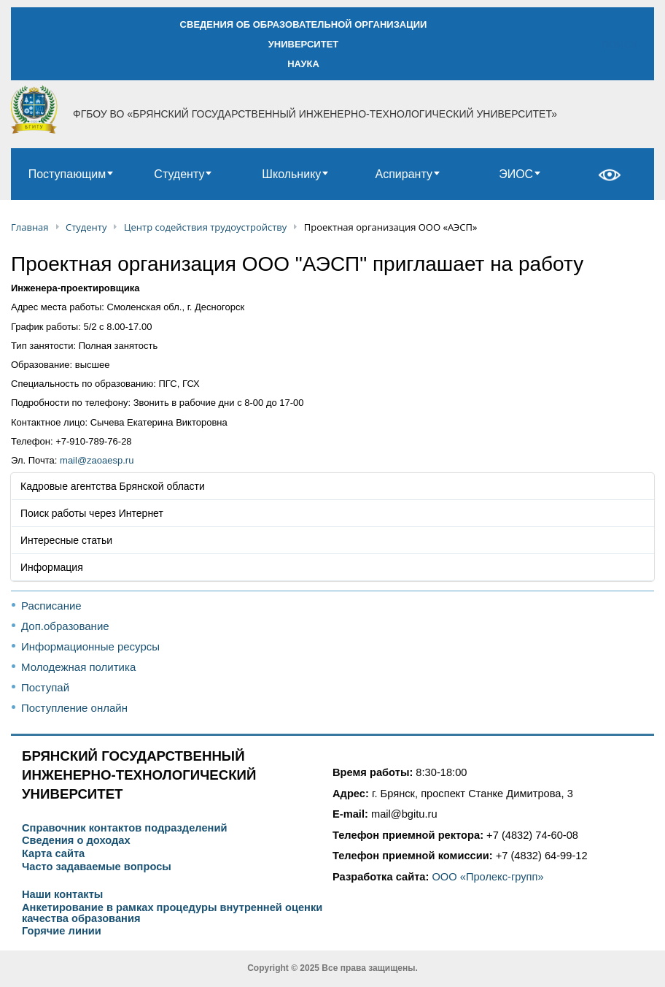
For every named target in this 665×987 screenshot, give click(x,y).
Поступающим (67, 174)
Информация (51, 567)
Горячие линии (61, 931)
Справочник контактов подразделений (124, 828)
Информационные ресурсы (90, 646)
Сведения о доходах (76, 840)
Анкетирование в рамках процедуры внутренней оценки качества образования (172, 912)
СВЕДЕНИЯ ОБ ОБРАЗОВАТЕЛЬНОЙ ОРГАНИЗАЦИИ (303, 24)
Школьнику (291, 174)
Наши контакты (62, 894)
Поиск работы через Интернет (91, 513)
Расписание (51, 605)
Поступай (45, 687)
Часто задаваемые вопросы (96, 866)
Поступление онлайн (74, 708)
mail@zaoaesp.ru (96, 460)
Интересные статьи (66, 540)
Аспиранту (404, 174)
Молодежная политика (78, 667)
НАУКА (303, 63)
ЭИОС (516, 174)
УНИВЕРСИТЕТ (303, 44)
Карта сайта (53, 853)
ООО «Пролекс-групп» (487, 877)
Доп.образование (65, 626)
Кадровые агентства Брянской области (112, 486)
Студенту (179, 174)
